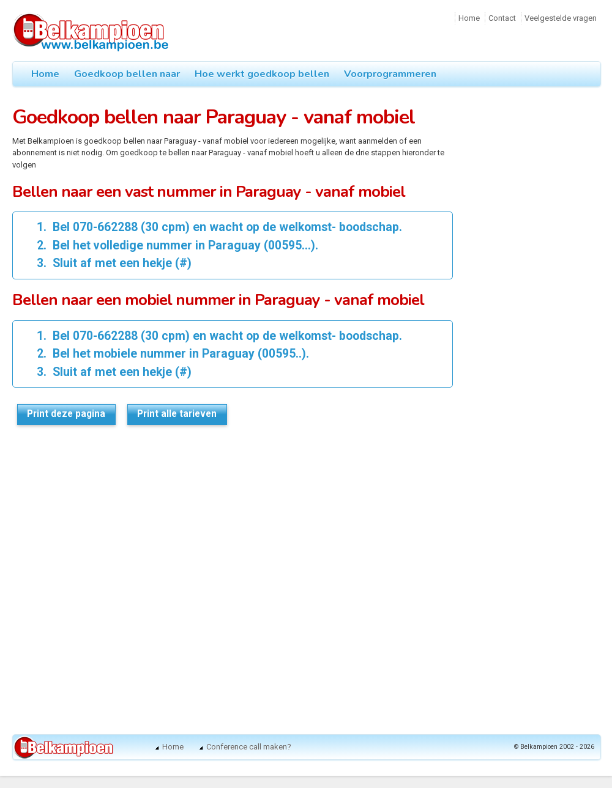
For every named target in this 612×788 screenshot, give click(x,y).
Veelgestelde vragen (560, 18)
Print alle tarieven (177, 413)
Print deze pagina (66, 413)
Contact (502, 18)
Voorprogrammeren (390, 74)
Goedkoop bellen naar (127, 74)
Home (469, 18)
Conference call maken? (248, 746)
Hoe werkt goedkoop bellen (262, 74)
